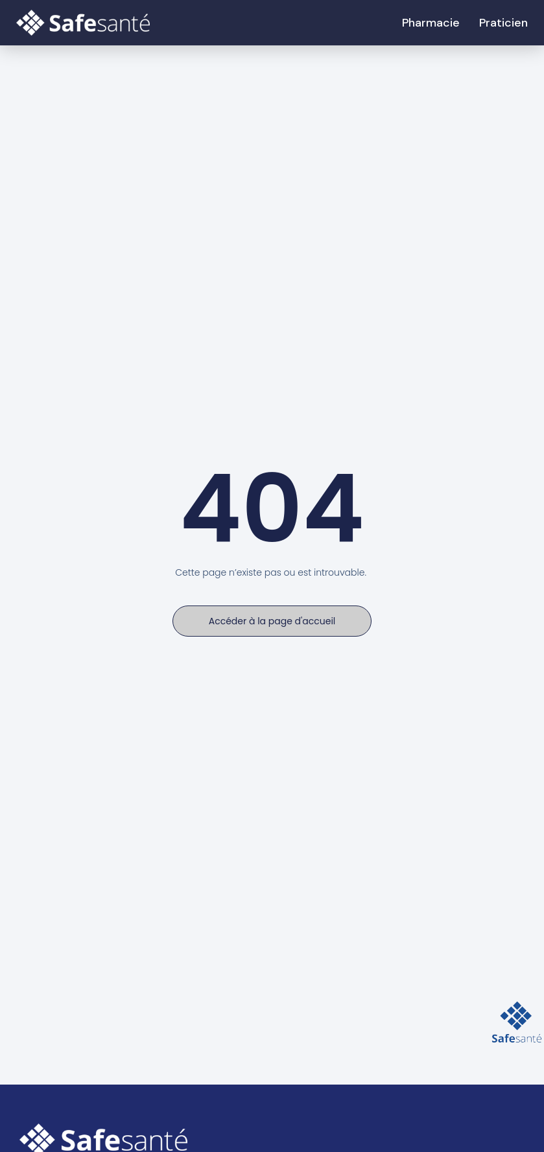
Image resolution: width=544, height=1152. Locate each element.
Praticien (503, 22)
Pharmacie (431, 22)
